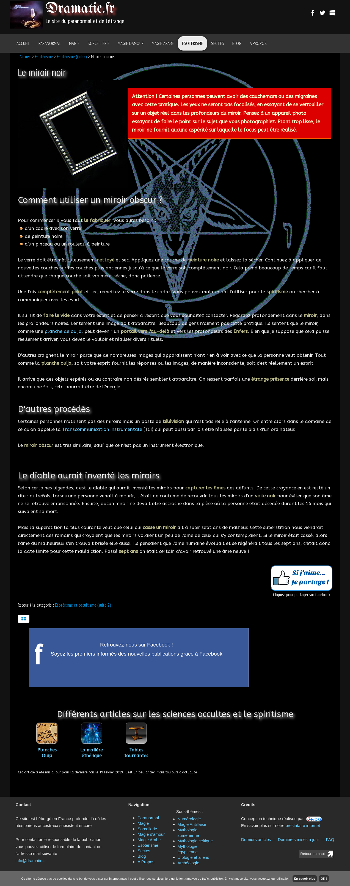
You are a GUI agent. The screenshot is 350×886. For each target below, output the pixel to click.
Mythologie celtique (195, 840)
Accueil (23, 43)
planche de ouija (63, 331)
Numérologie (189, 819)
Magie (74, 43)
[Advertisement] (206, 15)
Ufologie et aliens (193, 857)
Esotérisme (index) (72, 57)
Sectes (217, 43)
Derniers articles (256, 839)
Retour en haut (312, 854)
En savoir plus (304, 878)
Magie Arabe (163, 43)
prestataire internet (303, 825)
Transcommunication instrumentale (102, 429)
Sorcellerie (98, 43)
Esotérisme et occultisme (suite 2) (83, 605)
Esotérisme (192, 43)
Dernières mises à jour (298, 839)
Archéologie (188, 862)
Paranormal (49, 43)
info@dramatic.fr (31, 860)
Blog (236, 43)
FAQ (330, 839)
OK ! (324, 878)
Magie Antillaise (192, 824)
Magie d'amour (131, 43)
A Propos (258, 43)
